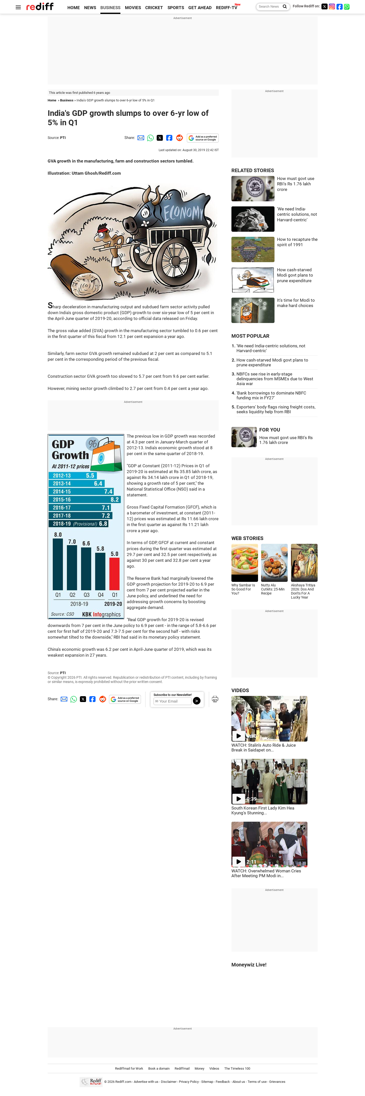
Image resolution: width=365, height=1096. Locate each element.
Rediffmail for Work (129, 1068)
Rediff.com (123, 1082)
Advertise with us (146, 1082)
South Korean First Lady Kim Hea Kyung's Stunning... (262, 810)
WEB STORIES (247, 538)
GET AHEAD (200, 7)
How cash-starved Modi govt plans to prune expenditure (295, 275)
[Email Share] (140, 137)
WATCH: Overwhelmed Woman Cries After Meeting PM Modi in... (266, 873)
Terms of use (257, 1082)
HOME (73, 7)
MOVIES (133, 7)
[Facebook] (339, 6)
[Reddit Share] (178, 137)
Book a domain (159, 1068)
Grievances (277, 1082)
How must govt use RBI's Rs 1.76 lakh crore (295, 184)
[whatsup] (347, 6)
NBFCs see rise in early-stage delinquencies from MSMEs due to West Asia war (274, 379)
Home (52, 100)
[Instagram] (332, 6)
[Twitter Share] (159, 137)
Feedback (223, 1082)
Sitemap (207, 1082)
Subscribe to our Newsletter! (173, 695)
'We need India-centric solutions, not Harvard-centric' (297, 214)
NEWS (90, 7)
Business (67, 100)
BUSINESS (110, 7)
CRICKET (154, 7)
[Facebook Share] (169, 137)
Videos (214, 1068)
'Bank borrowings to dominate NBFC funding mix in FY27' (271, 395)
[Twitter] (324, 6)
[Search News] (283, 7)
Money (199, 1068)
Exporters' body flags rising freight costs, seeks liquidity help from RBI (275, 409)
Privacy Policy (189, 1082)
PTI (63, 138)
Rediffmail (182, 1068)
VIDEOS (240, 690)
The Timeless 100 (237, 1068)
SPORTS (176, 7)
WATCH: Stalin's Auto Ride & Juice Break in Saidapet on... (263, 747)
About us (238, 1082)
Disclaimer (168, 1082)
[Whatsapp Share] (149, 137)
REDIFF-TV (226, 7)
